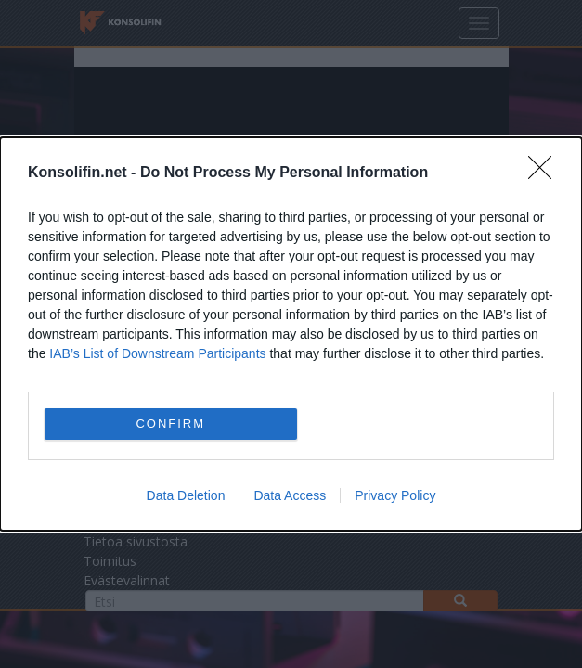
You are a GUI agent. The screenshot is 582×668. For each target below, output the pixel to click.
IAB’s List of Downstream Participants (157, 353)
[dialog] (291, 334)
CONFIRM (170, 423)
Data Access (289, 495)
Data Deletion (186, 495)
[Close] (545, 173)
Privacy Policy (395, 495)
